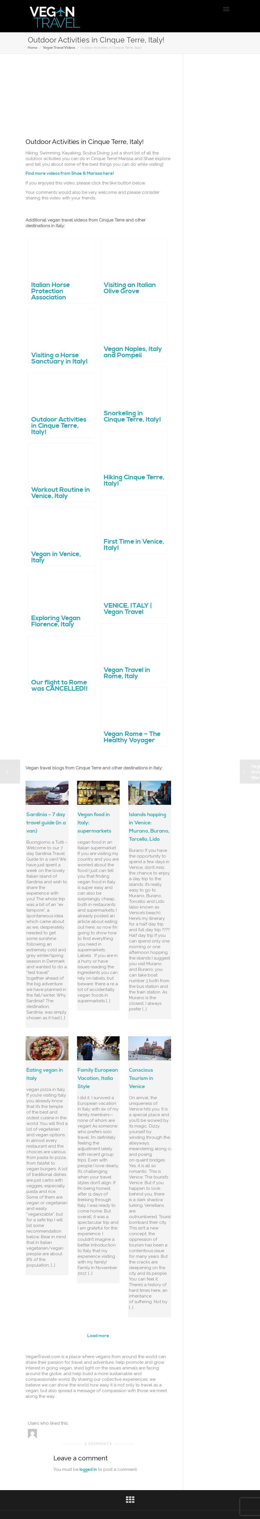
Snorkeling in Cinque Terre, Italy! (132, 415)
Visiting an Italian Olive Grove (130, 287)
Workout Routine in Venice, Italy (60, 492)
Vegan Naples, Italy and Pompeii (133, 351)
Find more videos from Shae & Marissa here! (70, 173)
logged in (88, 1469)
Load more (98, 1336)
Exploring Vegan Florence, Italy (56, 620)
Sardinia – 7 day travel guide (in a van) (46, 822)
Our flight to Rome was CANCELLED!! (59, 685)
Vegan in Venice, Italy (56, 556)
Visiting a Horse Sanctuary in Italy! (59, 357)
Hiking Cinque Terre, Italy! (134, 479)
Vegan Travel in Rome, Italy (127, 672)
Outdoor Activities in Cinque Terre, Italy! (58, 425)
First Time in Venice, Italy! (134, 544)
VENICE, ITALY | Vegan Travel (128, 608)
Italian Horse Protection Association (51, 290)
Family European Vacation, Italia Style (98, 1078)
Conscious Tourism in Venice (141, 1078)
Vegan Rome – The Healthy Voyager (132, 736)
